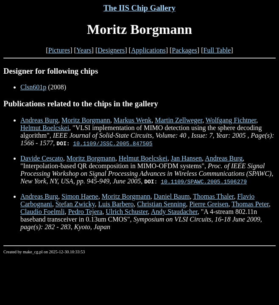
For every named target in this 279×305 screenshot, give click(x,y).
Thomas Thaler (213, 196)
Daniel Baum (172, 196)
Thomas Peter (250, 204)
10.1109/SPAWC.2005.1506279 (204, 181)
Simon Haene (79, 196)
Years (84, 50)
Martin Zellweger (178, 120)
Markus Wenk (133, 120)
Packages (184, 50)
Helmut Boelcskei (44, 127)
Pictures (59, 50)
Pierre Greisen (208, 204)
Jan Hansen (186, 158)
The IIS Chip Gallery (139, 7)
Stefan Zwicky (75, 204)
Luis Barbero (116, 204)
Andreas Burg (39, 120)
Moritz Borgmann (85, 120)
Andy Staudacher (174, 211)
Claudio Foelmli (42, 211)
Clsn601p (33, 87)
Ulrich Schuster (127, 211)
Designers (111, 50)
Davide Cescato (41, 158)
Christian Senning (161, 204)
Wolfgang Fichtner (231, 120)
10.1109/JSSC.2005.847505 (112, 143)
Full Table (217, 50)
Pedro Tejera (85, 211)
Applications (148, 50)
